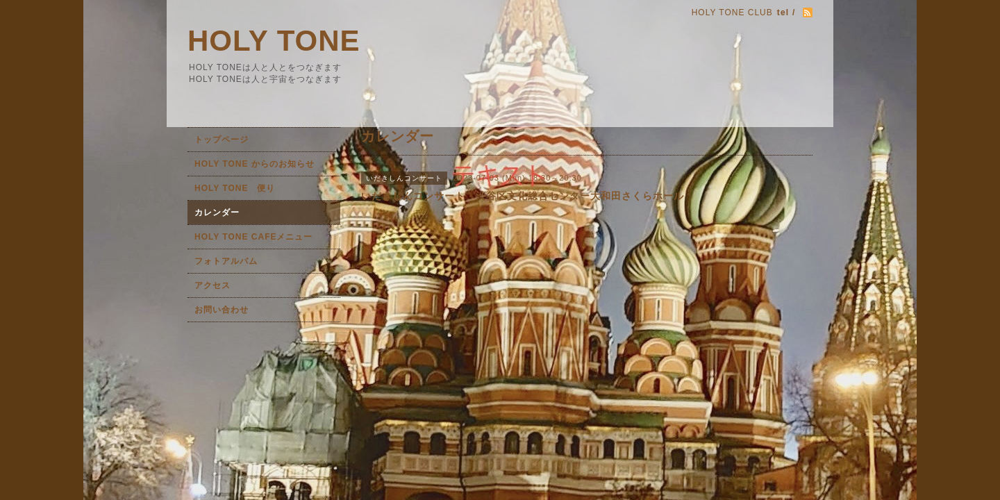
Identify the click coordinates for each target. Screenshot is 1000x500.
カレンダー (217, 212)
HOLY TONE (274, 40)
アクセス (212, 285)
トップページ (221, 139)
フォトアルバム (226, 261)
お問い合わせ (221, 310)
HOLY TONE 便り (234, 188)
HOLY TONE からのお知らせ (254, 164)
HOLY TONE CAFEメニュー (253, 237)
